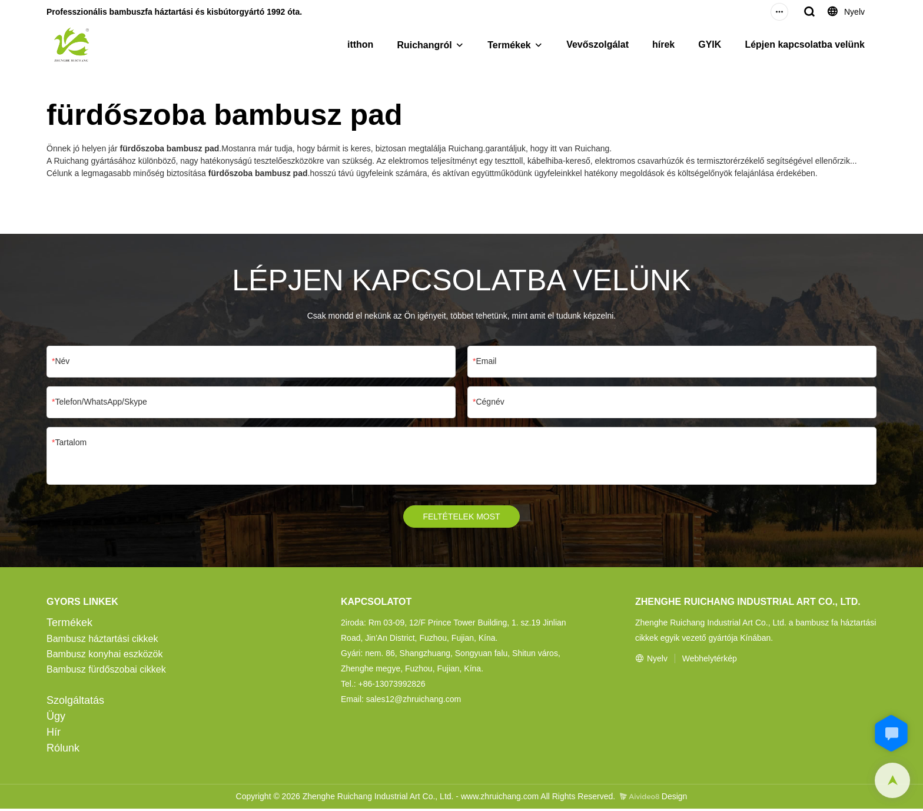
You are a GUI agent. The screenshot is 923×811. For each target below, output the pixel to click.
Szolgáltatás (75, 703)
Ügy (56, 718)
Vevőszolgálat (597, 44)
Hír (54, 734)
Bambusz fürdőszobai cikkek (106, 672)
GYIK (709, 44)
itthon (360, 44)
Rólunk (63, 750)
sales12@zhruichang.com (413, 701)
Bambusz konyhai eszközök (104, 656)
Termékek (509, 45)
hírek (663, 44)
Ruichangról (424, 45)
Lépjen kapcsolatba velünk (805, 44)
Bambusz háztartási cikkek (102, 641)
